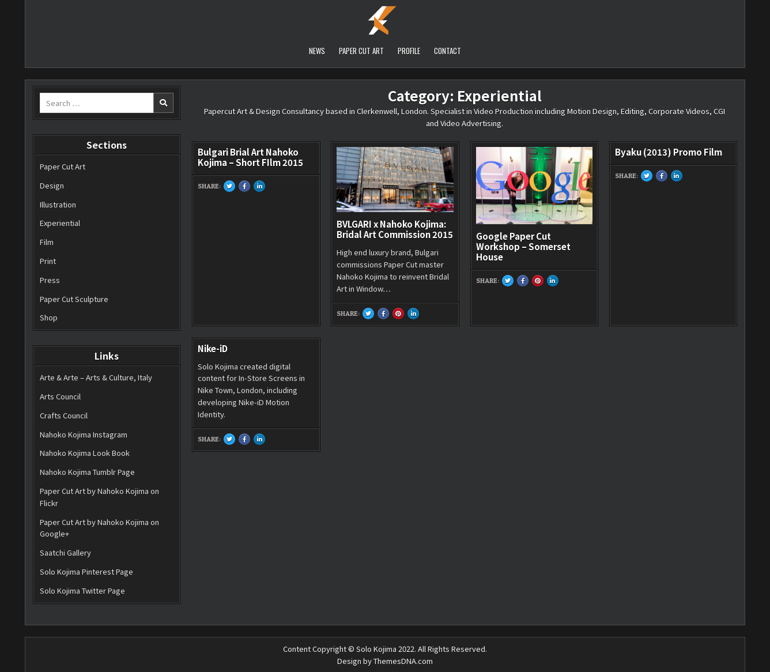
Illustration (58, 204)
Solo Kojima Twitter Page (82, 590)
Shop (49, 317)
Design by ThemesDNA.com (385, 660)
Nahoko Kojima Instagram (83, 434)
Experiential (60, 222)
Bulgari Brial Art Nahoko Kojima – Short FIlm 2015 (250, 157)
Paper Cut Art (62, 166)
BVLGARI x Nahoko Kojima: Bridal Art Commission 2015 (395, 229)
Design (52, 185)
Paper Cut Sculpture (74, 298)
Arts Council (60, 396)
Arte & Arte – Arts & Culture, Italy (96, 377)
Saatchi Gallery (65, 552)
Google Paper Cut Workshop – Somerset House (523, 246)
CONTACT (447, 50)
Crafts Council (64, 415)
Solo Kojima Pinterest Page (86, 571)
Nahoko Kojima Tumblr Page (87, 471)
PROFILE (409, 50)
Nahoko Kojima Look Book (85, 452)
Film (47, 241)
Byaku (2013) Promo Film (668, 152)
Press (50, 279)
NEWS (317, 50)
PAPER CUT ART (361, 50)
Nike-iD (213, 348)
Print (48, 260)
